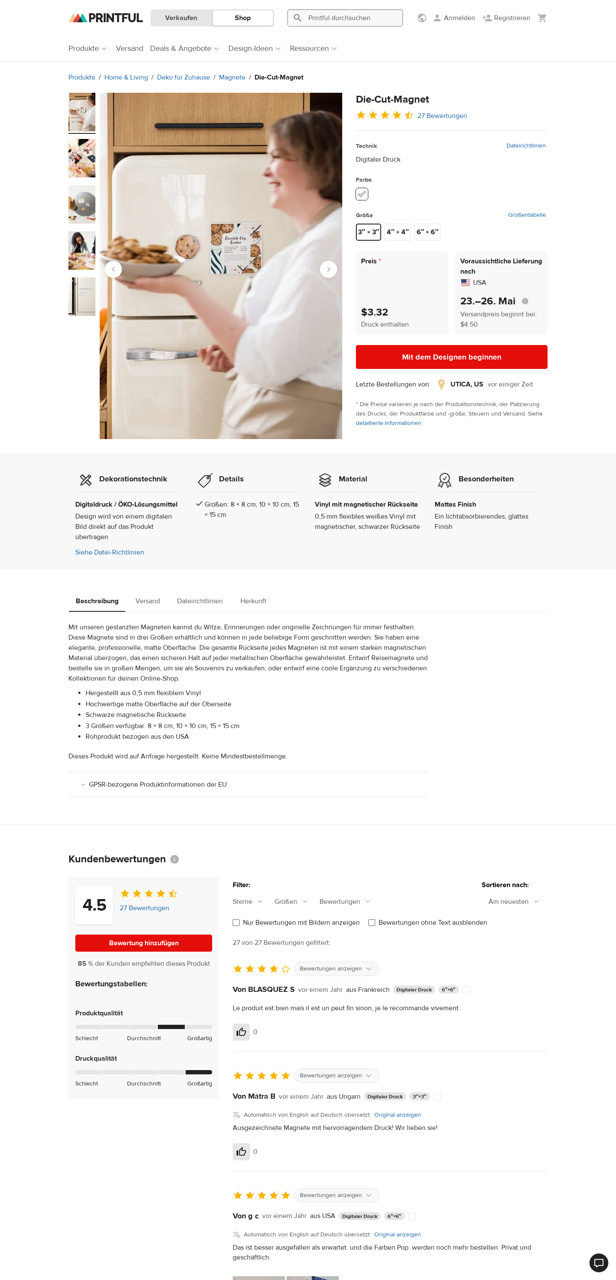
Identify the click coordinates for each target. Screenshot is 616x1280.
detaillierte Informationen (388, 423)
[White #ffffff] (362, 194)
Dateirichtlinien (526, 146)
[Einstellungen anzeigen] (423, 18)
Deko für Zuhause (183, 77)
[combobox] (252, 902)
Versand (148, 601)
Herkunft (253, 601)
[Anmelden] (453, 18)
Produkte (81, 77)
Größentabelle (527, 215)
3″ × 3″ (368, 232)
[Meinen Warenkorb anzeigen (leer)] (542, 18)
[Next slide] (328, 269)
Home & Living (126, 77)
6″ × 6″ (427, 232)
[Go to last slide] (113, 269)
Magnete (232, 77)
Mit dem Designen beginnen (451, 357)
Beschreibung (97, 601)
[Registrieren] (506, 18)
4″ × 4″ (398, 232)
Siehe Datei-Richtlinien (109, 552)
